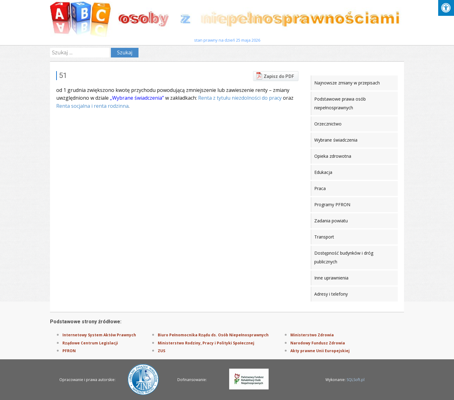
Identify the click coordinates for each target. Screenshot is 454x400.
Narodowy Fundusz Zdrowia (317, 343)
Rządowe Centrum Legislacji (90, 343)
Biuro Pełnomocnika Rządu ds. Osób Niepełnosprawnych (213, 335)
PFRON (69, 350)
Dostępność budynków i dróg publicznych (343, 257)
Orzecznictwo (328, 124)
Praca (320, 188)
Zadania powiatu (331, 221)
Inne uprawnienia (331, 278)
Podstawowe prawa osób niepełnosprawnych (340, 103)
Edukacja (323, 172)
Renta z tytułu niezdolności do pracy (240, 97)
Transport (324, 237)
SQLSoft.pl (356, 379)
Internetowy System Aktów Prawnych (99, 335)
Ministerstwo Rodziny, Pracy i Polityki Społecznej (206, 343)
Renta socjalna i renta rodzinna (92, 105)
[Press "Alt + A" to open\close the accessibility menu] (446, 8)
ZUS (161, 350)
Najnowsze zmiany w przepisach (347, 83)
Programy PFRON (332, 204)
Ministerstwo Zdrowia (312, 335)
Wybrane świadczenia (335, 140)
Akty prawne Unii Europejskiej (320, 350)
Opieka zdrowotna (332, 156)
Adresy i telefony (331, 294)
